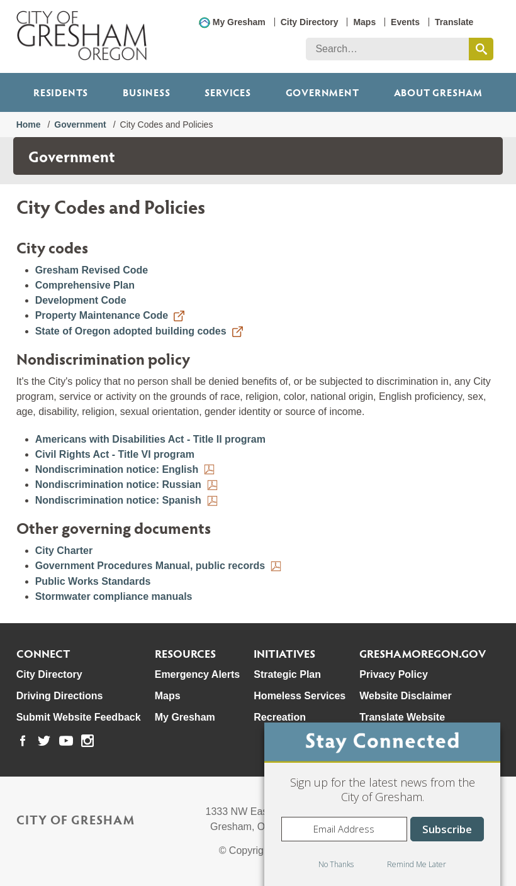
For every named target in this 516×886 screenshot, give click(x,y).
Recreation (280, 717)
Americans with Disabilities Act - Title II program (150, 439)
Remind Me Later (416, 864)
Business (146, 92)
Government (322, 92)
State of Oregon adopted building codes (131, 331)
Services (227, 92)
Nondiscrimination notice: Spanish (118, 500)
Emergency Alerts (197, 674)
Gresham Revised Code (92, 270)
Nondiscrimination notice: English (117, 469)
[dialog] (382, 804)
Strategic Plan (287, 674)
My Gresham (239, 22)
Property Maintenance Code (102, 315)
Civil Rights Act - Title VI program (114, 454)
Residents (60, 92)
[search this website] (481, 49)
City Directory (310, 22)
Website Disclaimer (405, 695)
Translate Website (402, 717)
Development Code (80, 300)
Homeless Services (299, 695)
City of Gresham (75, 819)
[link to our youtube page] (66, 740)
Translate (454, 22)
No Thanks (336, 864)
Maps (364, 22)
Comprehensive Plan (85, 285)
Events (405, 22)
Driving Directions (59, 695)
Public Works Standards (93, 581)
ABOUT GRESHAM (438, 92)
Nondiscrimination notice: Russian (118, 484)
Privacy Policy (393, 674)
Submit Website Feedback (78, 717)
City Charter (64, 550)
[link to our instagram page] (87, 740)
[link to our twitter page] (44, 740)
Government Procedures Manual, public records (150, 565)
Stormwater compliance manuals (114, 596)
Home (28, 124)
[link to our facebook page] (22, 740)
